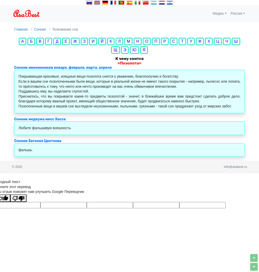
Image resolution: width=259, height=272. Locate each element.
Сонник (40, 29)
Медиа (218, 13)
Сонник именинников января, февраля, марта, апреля (63, 67)
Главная (21, 29)
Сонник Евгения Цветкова (37, 141)
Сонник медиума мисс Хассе (40, 119)
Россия (236, 13)
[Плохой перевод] (18, 198)
